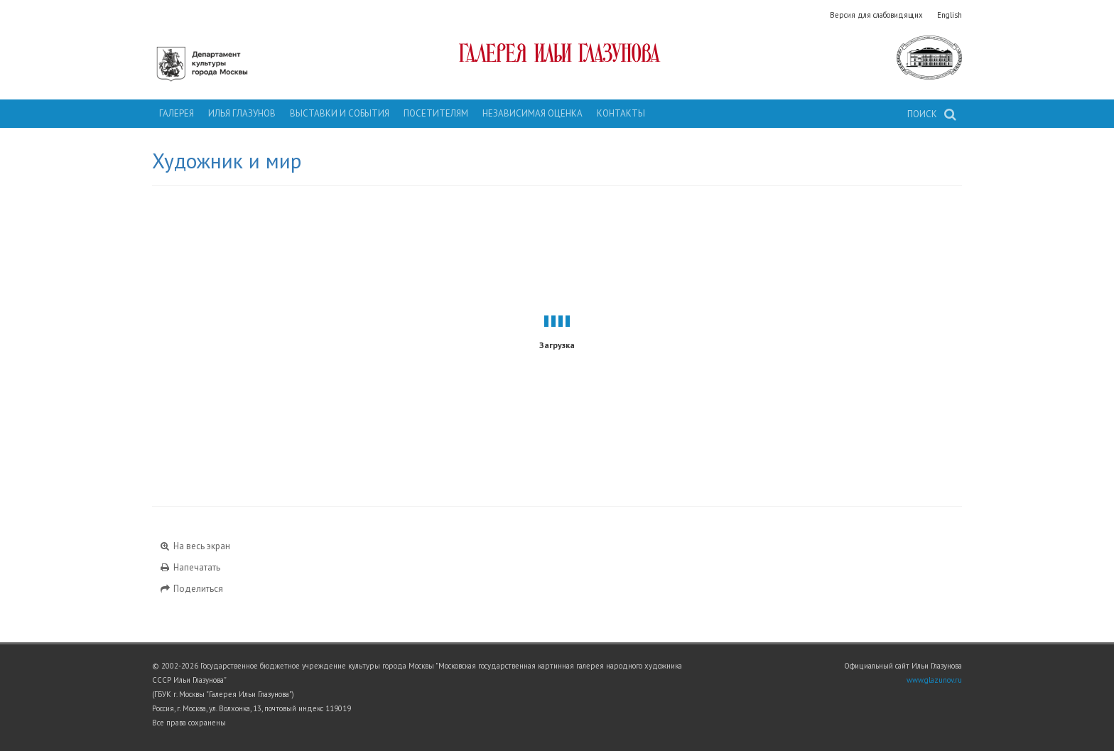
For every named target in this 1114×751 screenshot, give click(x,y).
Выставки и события (339, 113)
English (949, 15)
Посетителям (436, 113)
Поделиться (191, 589)
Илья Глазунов (242, 113)
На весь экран (194, 546)
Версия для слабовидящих (876, 15)
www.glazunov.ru (934, 680)
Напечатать (189, 567)
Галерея (176, 113)
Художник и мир (226, 160)
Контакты (621, 113)
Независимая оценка (532, 113)
